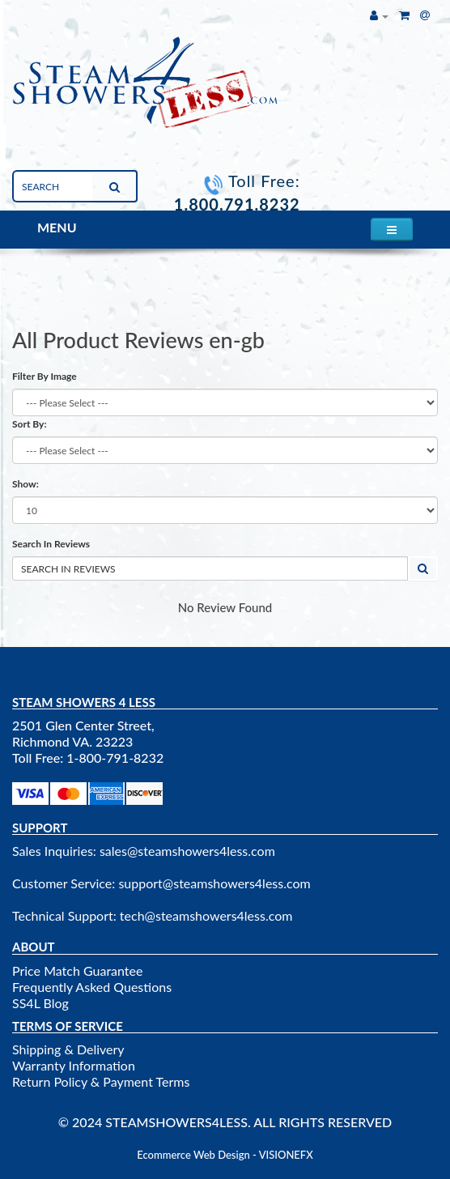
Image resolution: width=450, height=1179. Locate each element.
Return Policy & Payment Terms (100, 1081)
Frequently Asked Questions (92, 986)
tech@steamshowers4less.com (206, 915)
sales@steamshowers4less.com (187, 850)
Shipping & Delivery (68, 1049)
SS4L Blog (40, 1003)
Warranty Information (73, 1065)
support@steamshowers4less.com (214, 883)
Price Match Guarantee (77, 970)
